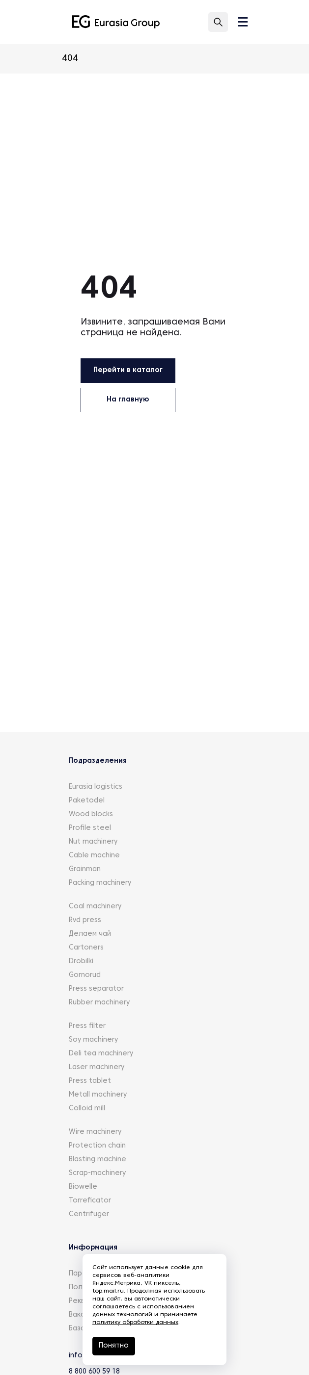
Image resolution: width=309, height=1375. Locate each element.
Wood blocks (91, 814)
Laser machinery (96, 1067)
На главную (128, 400)
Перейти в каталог (128, 370)
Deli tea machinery (101, 1053)
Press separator (96, 989)
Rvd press (85, 920)
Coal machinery (95, 906)
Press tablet (90, 1081)
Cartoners (86, 948)
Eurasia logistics (95, 787)
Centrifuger (89, 1214)
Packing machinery (100, 883)
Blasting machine (97, 1159)
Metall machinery (98, 1095)
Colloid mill (87, 1108)
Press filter (87, 1026)
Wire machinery (95, 1132)
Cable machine (94, 855)
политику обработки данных (135, 1322)
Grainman (85, 869)
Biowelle (83, 1187)
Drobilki (81, 961)
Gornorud (85, 975)
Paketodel (87, 801)
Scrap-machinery (97, 1173)
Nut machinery (93, 842)
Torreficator (90, 1201)
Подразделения (98, 761)
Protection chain (97, 1146)
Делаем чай (90, 934)
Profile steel (90, 828)
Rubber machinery (99, 1003)
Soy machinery (93, 1040)
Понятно (114, 1346)
